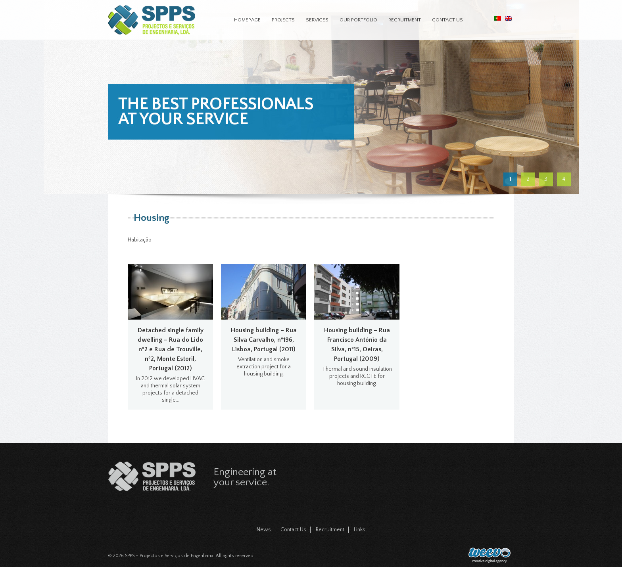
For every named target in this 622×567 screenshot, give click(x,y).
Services (317, 20)
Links (359, 530)
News (264, 530)
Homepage (247, 20)
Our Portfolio (358, 20)
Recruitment (404, 20)
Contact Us (447, 20)
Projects (283, 20)
